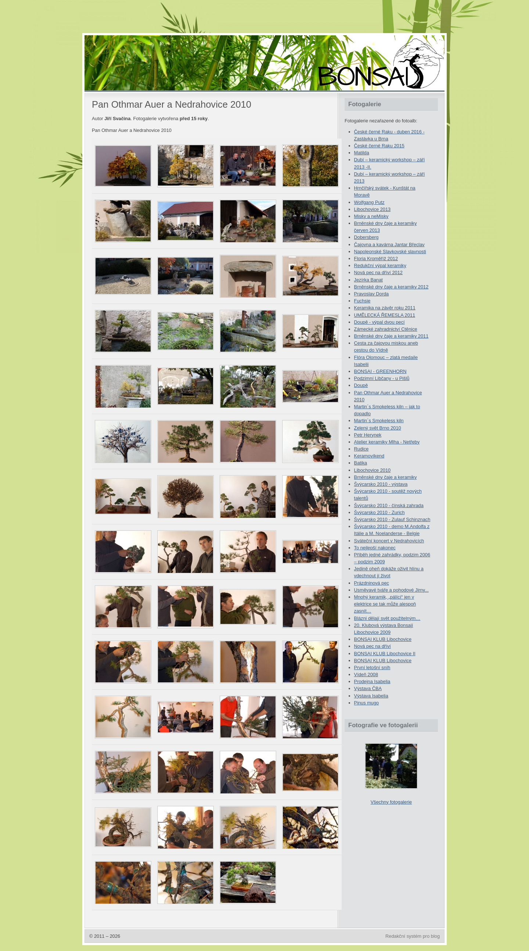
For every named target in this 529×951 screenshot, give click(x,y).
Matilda (361, 152)
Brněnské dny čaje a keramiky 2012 (391, 287)
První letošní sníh (372, 667)
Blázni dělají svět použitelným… (387, 618)
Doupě (361, 385)
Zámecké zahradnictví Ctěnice (385, 329)
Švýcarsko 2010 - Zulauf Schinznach (392, 519)
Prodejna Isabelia (372, 681)
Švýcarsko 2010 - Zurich (379, 512)
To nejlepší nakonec (375, 547)
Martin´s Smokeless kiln (379, 420)
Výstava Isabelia (371, 696)
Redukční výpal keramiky (380, 265)
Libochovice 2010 (372, 470)
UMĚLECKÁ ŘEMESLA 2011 (384, 315)
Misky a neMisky (371, 216)
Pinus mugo (366, 703)
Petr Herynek (368, 435)
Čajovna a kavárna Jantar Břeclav (389, 244)
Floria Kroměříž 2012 (376, 258)
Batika (360, 463)
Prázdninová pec (371, 583)
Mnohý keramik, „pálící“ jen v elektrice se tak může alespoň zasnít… (385, 604)
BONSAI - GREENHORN (380, 371)
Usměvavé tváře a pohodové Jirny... (391, 590)
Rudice (361, 449)
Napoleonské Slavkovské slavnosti (390, 251)
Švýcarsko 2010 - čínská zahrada (389, 505)
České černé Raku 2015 (379, 145)
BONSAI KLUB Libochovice (382, 639)
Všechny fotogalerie (391, 802)
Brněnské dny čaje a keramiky (385, 477)
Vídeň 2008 (366, 674)
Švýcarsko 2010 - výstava (381, 484)
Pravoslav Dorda (371, 294)
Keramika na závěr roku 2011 (384, 308)
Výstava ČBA (368, 688)
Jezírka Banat (368, 280)
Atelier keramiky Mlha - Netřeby (387, 442)
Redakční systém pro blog (412, 936)
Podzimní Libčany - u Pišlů (382, 378)
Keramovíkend (369, 456)
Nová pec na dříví (372, 646)
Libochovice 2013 (372, 209)
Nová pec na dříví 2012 (378, 272)
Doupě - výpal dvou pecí (379, 322)
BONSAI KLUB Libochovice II (384, 653)
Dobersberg (366, 237)
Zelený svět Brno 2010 (377, 428)
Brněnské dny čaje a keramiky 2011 (391, 336)
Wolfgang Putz (369, 202)
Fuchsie (362, 301)
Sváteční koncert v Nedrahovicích (389, 540)
